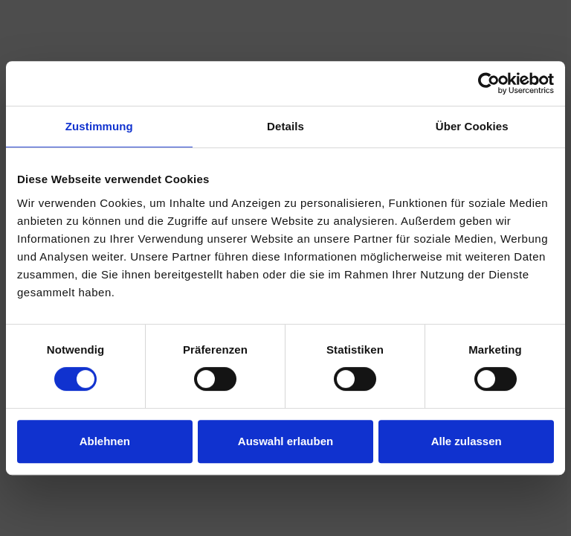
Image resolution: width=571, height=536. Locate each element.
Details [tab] (285, 126)
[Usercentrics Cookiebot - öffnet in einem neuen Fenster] (489, 83)
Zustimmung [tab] (99, 126)
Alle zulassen (466, 441)
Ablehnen (105, 441)
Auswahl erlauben (285, 441)
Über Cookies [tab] (472, 126)
